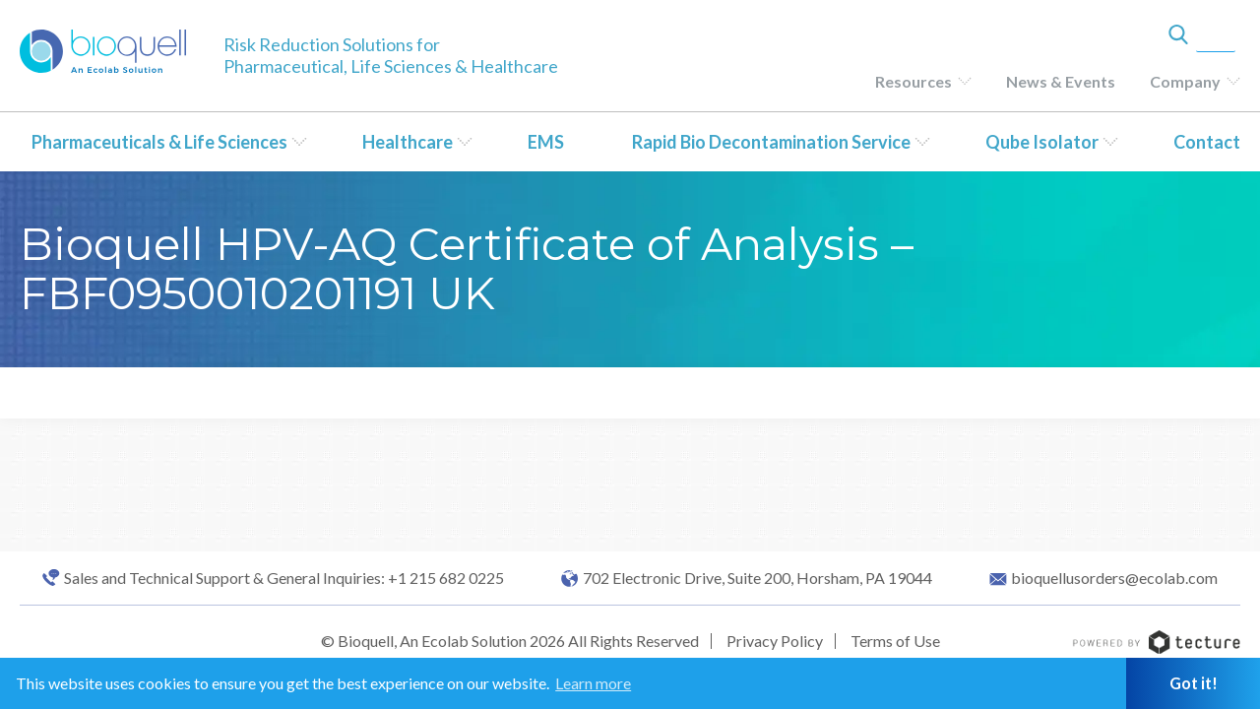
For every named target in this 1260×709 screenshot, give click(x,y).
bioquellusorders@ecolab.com (1114, 578)
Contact (1206, 142)
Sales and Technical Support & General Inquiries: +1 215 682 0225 (284, 578)
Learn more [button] (593, 683)
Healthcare (407, 142)
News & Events (1060, 81)
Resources (913, 81)
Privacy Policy (774, 640)
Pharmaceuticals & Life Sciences (159, 142)
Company (1185, 81)
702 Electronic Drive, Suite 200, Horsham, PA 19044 (757, 578)
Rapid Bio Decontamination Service (771, 142)
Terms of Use (895, 640)
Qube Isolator (1042, 142)
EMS (546, 142)
